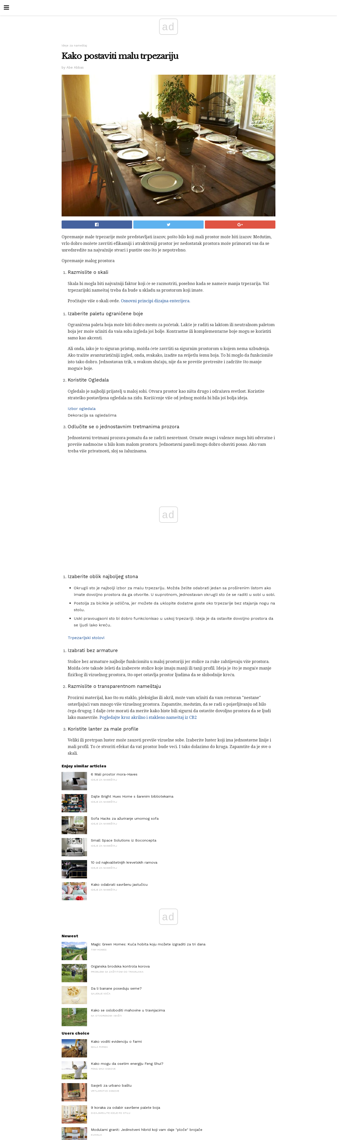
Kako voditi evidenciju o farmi (116, 1041)
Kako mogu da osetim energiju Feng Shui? (127, 1064)
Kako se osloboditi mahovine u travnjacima (128, 1010)
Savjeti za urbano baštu (111, 1085)
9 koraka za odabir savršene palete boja (125, 1107)
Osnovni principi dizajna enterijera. (155, 300)
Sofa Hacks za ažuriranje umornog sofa (125, 818)
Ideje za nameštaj (74, 45)
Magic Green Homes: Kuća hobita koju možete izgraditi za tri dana (148, 944)
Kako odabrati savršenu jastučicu (119, 884)
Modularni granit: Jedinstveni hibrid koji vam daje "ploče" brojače (146, 1130)
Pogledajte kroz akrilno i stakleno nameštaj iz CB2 (148, 717)
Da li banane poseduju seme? (116, 988)
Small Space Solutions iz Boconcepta (123, 840)
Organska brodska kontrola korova (120, 966)
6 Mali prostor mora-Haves (114, 774)
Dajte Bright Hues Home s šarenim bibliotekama (132, 796)
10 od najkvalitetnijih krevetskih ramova (124, 862)
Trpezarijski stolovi (86, 637)
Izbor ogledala (82, 408)
